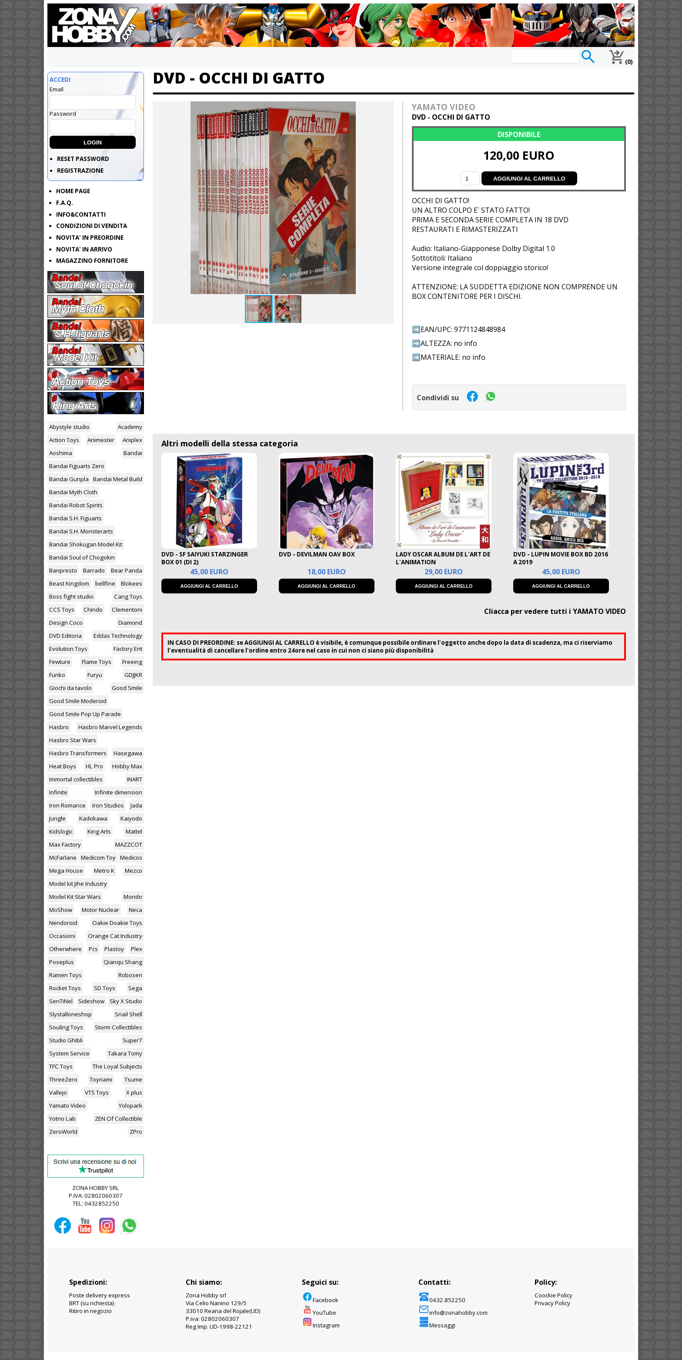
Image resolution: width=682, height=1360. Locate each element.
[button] (386, 109)
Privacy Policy (552, 1303)
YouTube (319, 1312)
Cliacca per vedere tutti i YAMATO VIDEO (555, 611)
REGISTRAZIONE (80, 170)
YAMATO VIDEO (443, 106)
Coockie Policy (553, 1295)
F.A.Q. (64, 203)
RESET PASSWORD (83, 159)
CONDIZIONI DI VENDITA (91, 226)
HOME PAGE (73, 191)
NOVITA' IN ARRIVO (84, 249)
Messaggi (436, 1325)
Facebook (320, 1300)
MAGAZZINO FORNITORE (92, 261)
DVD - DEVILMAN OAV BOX (317, 554)
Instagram (321, 1325)
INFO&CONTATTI (81, 214)
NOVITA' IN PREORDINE (90, 237)
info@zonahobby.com (453, 1312)
